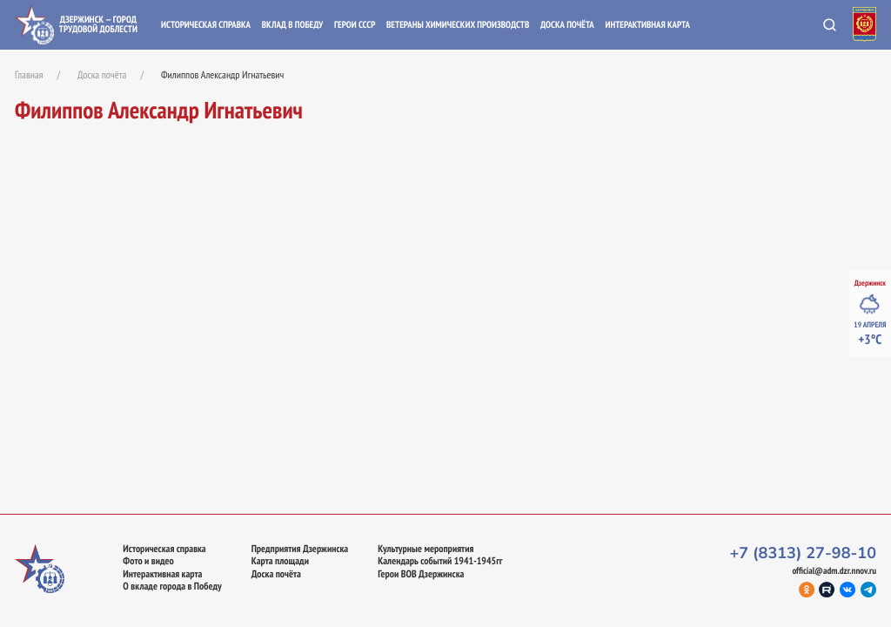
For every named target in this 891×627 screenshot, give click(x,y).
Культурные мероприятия (425, 549)
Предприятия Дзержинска (300, 549)
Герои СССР (354, 25)
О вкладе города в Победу (172, 587)
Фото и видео (148, 561)
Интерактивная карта (647, 25)
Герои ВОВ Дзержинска (421, 575)
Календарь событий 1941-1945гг (440, 561)
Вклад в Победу (293, 25)
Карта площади (280, 561)
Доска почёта (567, 25)
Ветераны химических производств (457, 25)
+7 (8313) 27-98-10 (802, 553)
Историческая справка (206, 25)
